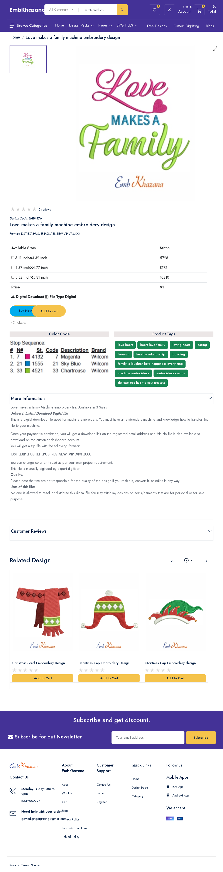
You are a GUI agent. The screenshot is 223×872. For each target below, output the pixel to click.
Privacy (14, 859)
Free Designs (157, 25)
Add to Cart (43, 671)
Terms (25, 859)
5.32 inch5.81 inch (31, 277)
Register (102, 795)
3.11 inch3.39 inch (31, 257)
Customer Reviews (29, 531)
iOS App (174, 780)
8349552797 (30, 794)
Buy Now (34, 310)
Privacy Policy (70, 813)
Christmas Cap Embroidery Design (105, 656)
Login (100, 787)
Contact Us (103, 778)
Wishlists (67, 787)
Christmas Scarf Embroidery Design (39, 656)
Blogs (210, 25)
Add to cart (85, 311)
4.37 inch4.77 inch (31, 267)
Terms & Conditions (74, 822)
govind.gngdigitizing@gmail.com (43, 812)
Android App (177, 789)
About (65, 778)
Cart (64, 795)
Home (135, 772)
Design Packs (140, 781)
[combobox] (61, 9)
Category (137, 790)
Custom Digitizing (186, 25)
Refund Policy (70, 830)
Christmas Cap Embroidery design (171, 656)
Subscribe (201, 731)
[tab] (28, 59)
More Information (28, 398)
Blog (65, 804)
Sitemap (36, 859)
